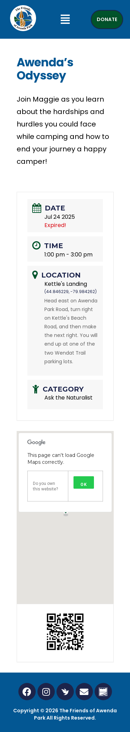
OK (83, 484)
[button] (65, 19)
